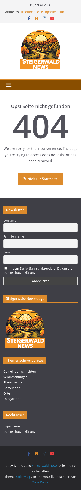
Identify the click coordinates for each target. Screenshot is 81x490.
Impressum (11, 426)
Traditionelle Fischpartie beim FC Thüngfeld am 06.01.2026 (44, 14)
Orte (6, 393)
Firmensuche (12, 382)
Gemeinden (11, 388)
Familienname (13, 236)
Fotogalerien (12, 399)
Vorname (9, 220)
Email (7, 252)
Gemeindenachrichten (19, 371)
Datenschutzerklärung (19, 431)
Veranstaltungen (15, 377)
